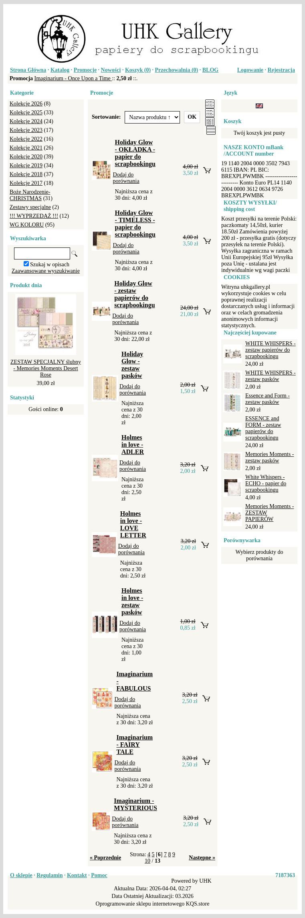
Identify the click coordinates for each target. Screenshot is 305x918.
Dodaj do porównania (126, 178)
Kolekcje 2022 (26, 139)
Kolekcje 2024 (26, 121)
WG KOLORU (27, 225)
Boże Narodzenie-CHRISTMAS (30, 195)
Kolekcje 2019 (26, 165)
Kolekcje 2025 (26, 112)
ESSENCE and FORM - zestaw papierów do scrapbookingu (263, 428)
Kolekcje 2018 (26, 174)
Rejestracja (281, 70)
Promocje (85, 70)
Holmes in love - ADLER (132, 444)
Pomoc (99, 875)
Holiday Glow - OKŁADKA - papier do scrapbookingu (135, 153)
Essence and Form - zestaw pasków (267, 399)
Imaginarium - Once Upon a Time (73, 78)
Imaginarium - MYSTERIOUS (135, 804)
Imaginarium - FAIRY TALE (134, 744)
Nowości (111, 70)
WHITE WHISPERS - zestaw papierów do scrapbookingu (270, 349)
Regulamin (49, 875)
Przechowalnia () (176, 70)
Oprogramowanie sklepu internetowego (140, 904)
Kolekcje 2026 (26, 104)
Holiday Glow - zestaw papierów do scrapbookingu (134, 294)
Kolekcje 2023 (26, 130)
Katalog (59, 70)
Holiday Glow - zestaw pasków (132, 365)
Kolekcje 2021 (26, 148)
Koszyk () (138, 70)
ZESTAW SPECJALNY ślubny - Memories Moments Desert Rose (45, 368)
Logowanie (250, 70)
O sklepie (21, 875)
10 (147, 861)
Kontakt (77, 875)
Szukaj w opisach (49, 264)
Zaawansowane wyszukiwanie (46, 271)
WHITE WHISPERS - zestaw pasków (270, 376)
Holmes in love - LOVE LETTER (133, 524)
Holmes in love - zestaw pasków (132, 601)
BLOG (210, 70)
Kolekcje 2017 (26, 183)
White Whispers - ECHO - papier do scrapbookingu (265, 483)
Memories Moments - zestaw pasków (269, 457)
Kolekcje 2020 (26, 157)
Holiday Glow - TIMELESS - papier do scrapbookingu (135, 223)
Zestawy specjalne (30, 207)
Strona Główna (28, 70)
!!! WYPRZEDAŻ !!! (34, 216)
